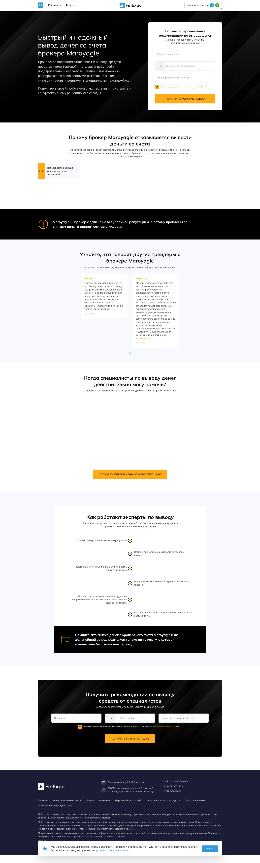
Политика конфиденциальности (55, 805)
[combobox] (160, 66)
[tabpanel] (104, 348)
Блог (70, 5)
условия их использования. (113, 850)
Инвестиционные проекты (67, 800)
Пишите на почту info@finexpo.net (123, 782)
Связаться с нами (195, 800)
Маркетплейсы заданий (128, 800)
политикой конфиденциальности (193, 88)
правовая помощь (198, 5)
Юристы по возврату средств (163, 800)
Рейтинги (54, 5)
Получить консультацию (185, 98)
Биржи (90, 800)
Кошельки (104, 800)
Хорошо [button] (209, 848)
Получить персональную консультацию (130, 474)
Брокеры (43, 800)
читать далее (143, 390)
